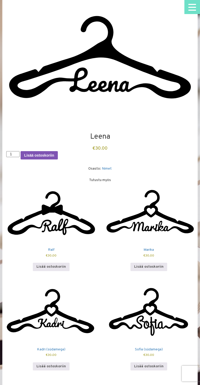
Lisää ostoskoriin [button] (51, 267)
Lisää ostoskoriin (39, 155)
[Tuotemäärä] (13, 154)
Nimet (107, 168)
